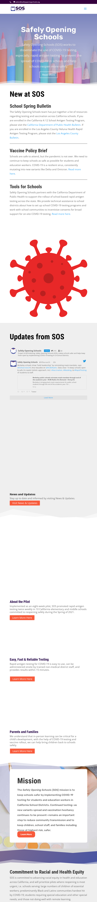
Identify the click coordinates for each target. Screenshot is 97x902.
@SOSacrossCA (44, 362)
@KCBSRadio (51, 367)
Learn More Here (22, 552)
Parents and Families (24, 667)
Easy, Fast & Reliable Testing (29, 594)
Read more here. (61, 214)
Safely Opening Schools (48, 37)
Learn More (26, 769)
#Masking (67, 370)
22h (54, 362)
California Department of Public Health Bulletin (54, 124)
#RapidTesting (80, 370)
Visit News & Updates (24, 464)
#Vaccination (56, 370)
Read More (48, 78)
